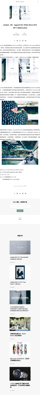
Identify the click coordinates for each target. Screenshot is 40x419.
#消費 (25, 186)
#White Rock (16, 186)
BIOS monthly (16, 34)
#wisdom (21, 186)
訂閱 (20, 210)
